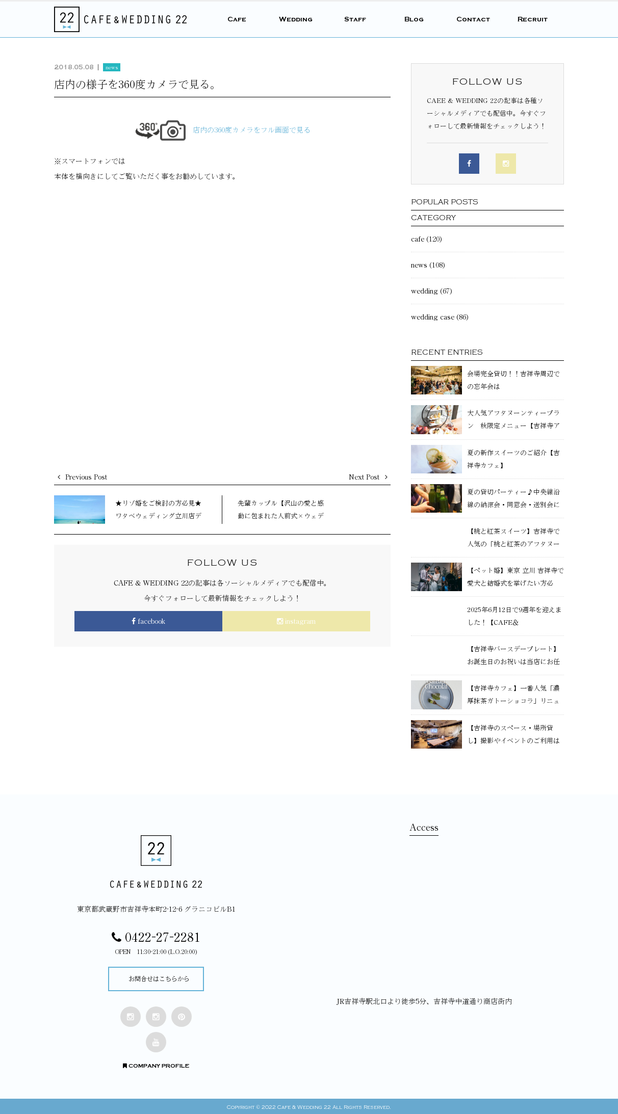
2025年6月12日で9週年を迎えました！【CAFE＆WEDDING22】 (514, 622)
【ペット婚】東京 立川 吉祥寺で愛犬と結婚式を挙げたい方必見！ (515, 583)
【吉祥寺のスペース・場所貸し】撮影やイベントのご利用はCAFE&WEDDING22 (513, 741)
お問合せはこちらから (159, 978)
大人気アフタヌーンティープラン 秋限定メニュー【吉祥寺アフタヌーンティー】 (513, 426)
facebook (148, 621)
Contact (473, 19)
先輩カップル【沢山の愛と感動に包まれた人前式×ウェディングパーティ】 (281, 516)
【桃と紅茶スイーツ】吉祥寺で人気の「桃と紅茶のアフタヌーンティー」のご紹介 (513, 544)
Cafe (236, 19)
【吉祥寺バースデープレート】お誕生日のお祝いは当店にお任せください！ (513, 662)
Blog (414, 19)
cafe (417, 239)
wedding (424, 291)
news (112, 67)
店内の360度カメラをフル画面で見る (223, 130)
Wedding (296, 19)
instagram (296, 621)
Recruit (533, 19)
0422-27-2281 (156, 937)
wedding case (432, 317)
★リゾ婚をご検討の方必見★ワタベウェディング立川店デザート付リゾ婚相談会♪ (158, 516)
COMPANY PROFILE (156, 1063)
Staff (355, 19)
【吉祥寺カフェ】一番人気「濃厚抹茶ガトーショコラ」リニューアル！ (513, 701)
